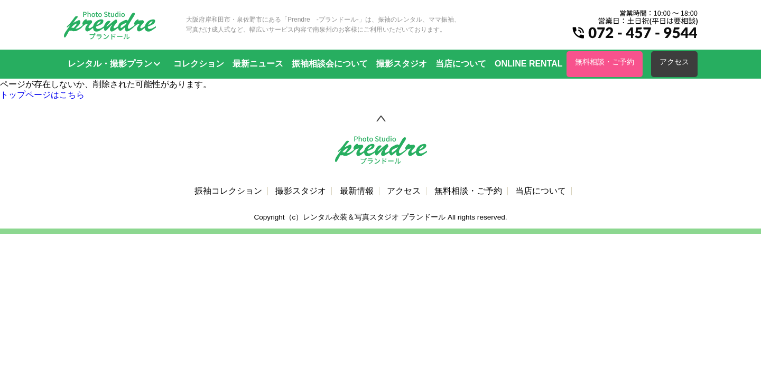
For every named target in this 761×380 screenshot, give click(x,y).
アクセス (674, 62)
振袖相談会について (330, 63)
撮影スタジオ (401, 63)
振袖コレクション (228, 191)
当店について (460, 63)
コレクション (198, 63)
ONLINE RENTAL (529, 63)
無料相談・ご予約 (604, 62)
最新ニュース (258, 63)
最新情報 (357, 191)
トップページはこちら (42, 94)
